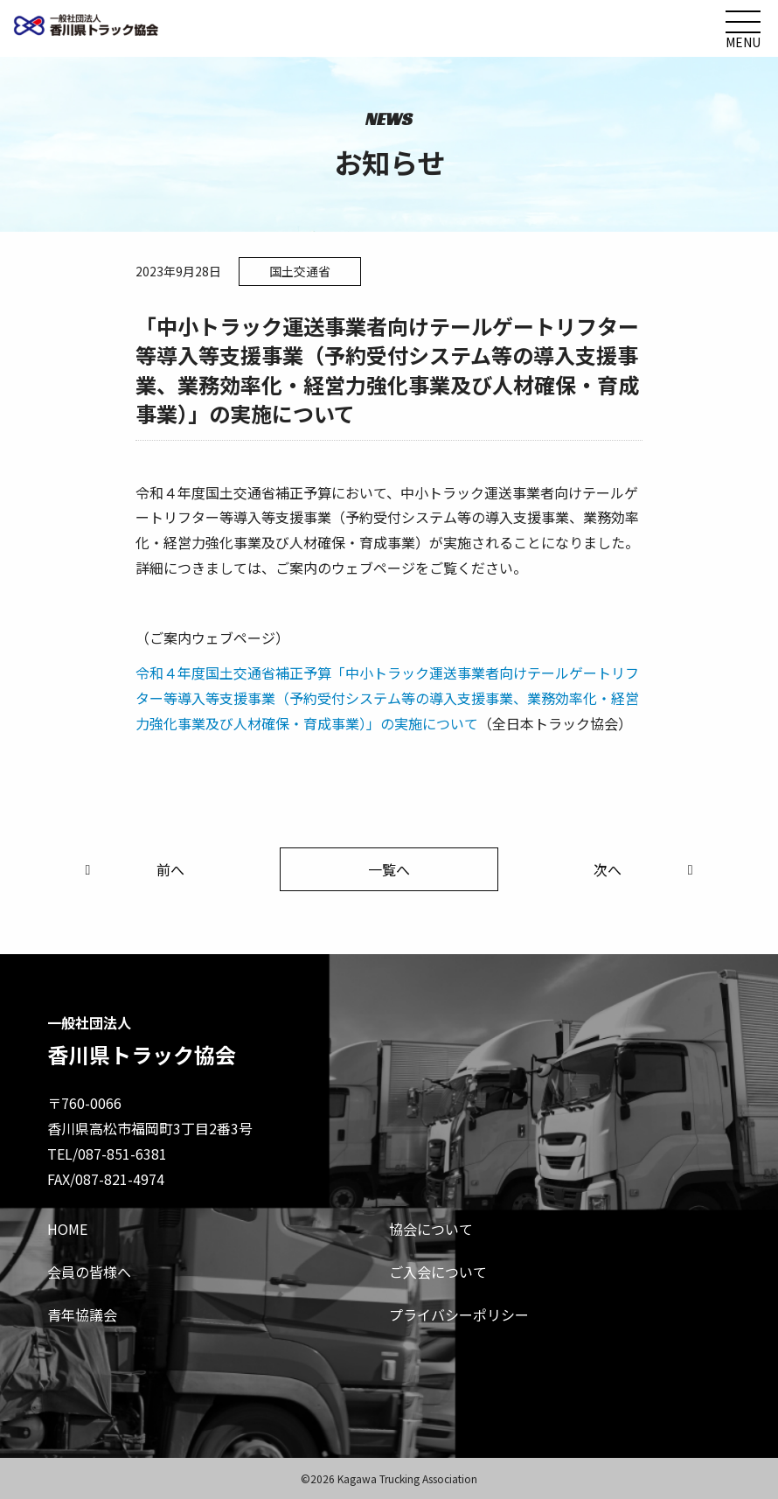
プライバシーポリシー (459, 1314)
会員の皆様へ (89, 1271)
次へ (646, 869)
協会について (431, 1228)
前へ (131, 869)
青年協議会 (82, 1314)
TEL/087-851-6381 (107, 1153)
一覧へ (389, 869)
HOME (67, 1228)
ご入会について (438, 1271)
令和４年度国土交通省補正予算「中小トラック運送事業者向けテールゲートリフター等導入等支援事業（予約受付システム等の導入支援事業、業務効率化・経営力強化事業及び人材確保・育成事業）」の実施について (387, 698)
